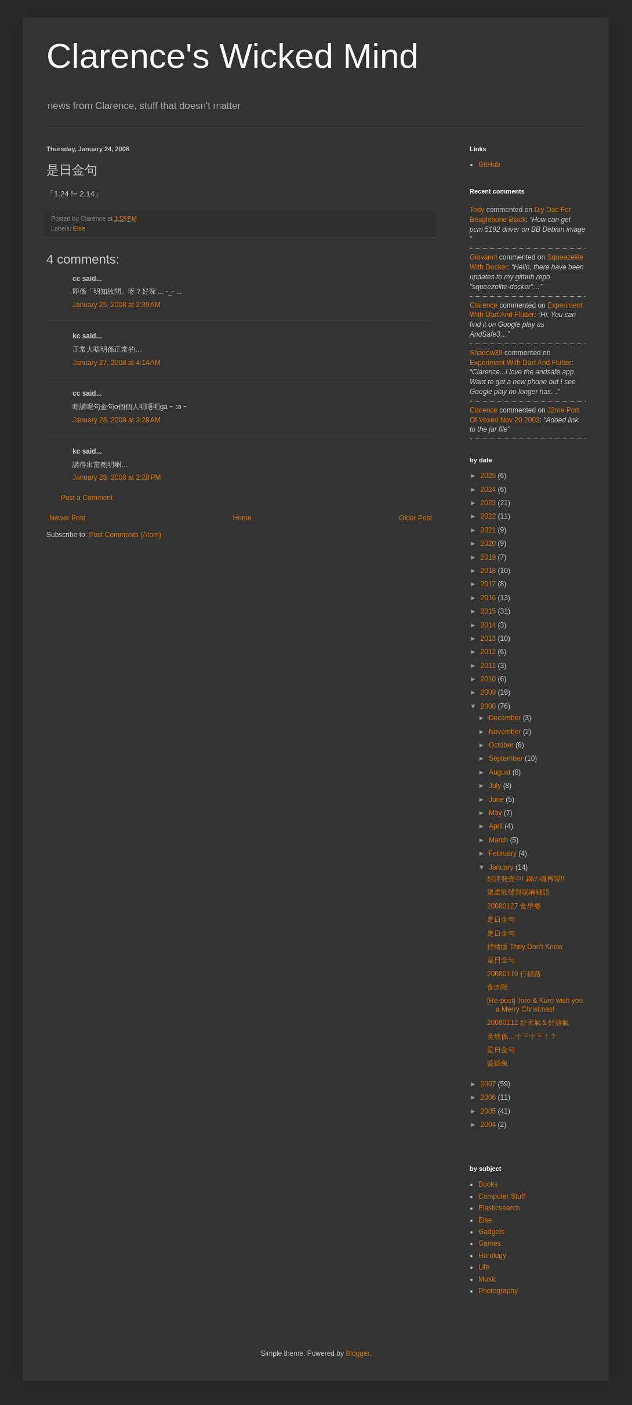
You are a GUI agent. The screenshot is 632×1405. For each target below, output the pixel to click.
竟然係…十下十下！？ (522, 1036)
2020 (489, 543)
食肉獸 (497, 987)
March (499, 840)
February (503, 853)
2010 (489, 679)
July (496, 786)
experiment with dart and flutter (520, 363)
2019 (489, 557)
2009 (489, 692)
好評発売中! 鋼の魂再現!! (525, 879)
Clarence (483, 305)
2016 (489, 598)
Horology (492, 1255)
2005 (489, 1111)
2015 (489, 611)
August (501, 772)
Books (487, 1184)
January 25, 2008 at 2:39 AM (116, 305)
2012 (489, 652)
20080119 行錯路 (514, 974)
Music (487, 1279)
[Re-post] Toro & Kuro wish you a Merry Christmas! (535, 1005)
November (506, 732)
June (497, 799)
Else (79, 228)
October (502, 745)
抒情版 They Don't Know (524, 947)
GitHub (489, 164)
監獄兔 (497, 1063)
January (502, 867)
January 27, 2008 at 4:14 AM (116, 363)
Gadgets (491, 1232)
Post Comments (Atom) (125, 535)
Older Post (415, 518)
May (496, 813)
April (496, 826)
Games (489, 1243)
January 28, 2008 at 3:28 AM (116, 420)
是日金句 (501, 919)
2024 (489, 490)
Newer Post (67, 518)
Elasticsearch (499, 1208)
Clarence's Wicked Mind (232, 56)
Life (483, 1267)
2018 (489, 571)
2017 (489, 584)
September (507, 758)
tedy (477, 210)
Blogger (357, 1353)
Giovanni (483, 257)
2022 (489, 516)
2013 (489, 638)
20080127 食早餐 (514, 906)
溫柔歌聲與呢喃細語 (518, 892)
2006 (489, 1097)
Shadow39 (486, 353)
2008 (489, 706)
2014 (489, 625)
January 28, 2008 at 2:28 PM (116, 477)
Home (242, 518)
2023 (489, 503)
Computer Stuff (501, 1196)
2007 (489, 1084)
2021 (489, 530)
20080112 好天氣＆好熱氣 (528, 1023)
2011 (489, 666)
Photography (498, 1291)
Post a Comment (86, 498)
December (506, 718)
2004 (489, 1125)
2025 (489, 476)
